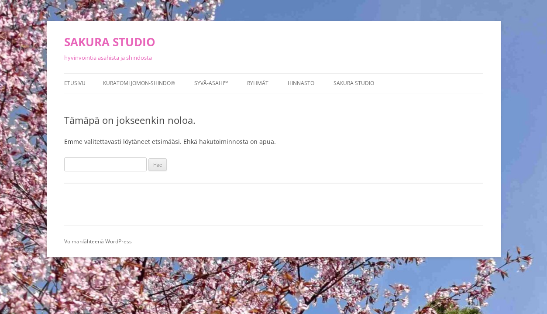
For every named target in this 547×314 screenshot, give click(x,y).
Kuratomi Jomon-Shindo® (139, 83)
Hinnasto (301, 83)
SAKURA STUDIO (109, 42)
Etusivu (75, 83)
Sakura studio (354, 83)
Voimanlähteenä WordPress (98, 241)
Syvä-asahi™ (211, 83)
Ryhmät (257, 83)
